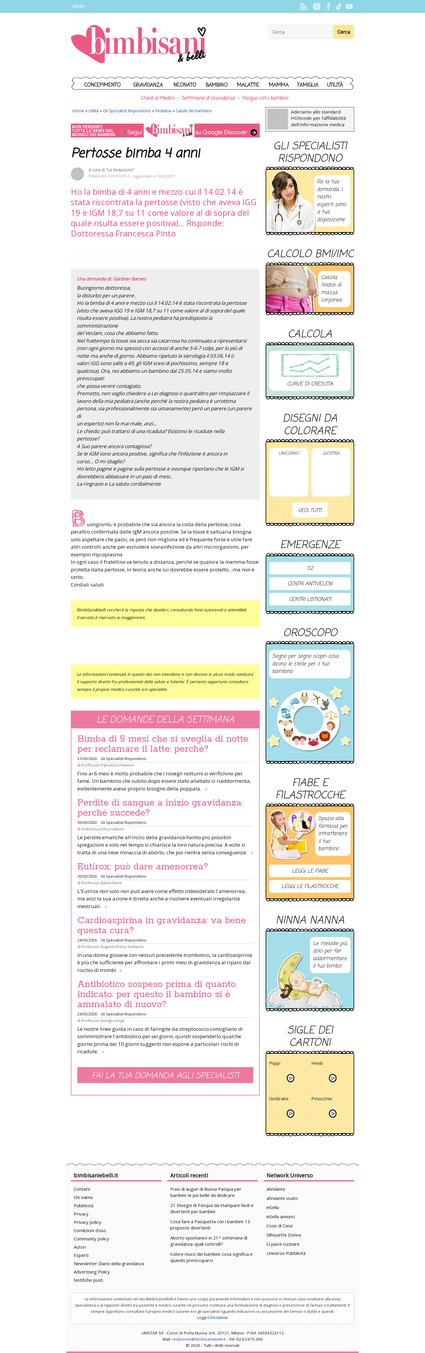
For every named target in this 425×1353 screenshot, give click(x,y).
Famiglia (308, 85)
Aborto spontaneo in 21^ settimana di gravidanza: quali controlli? (208, 1241)
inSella (273, 1207)
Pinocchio (321, 1100)
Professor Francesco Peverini (107, 765)
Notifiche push (88, 1280)
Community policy (91, 1239)
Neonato (185, 85)
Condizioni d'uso (90, 1230)
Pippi (274, 1064)
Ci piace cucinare (283, 1244)
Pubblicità (83, 1205)
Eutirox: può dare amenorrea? (142, 867)
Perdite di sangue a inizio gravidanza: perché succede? (160, 808)
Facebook (328, 6)
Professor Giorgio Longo (103, 1020)
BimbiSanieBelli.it (138, 45)
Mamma (279, 85)
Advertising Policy (92, 1272)
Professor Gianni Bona (101, 882)
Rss (303, 6)
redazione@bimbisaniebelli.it (198, 1339)
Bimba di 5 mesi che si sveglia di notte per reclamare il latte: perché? (162, 744)
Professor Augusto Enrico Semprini (112, 946)
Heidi (317, 1064)
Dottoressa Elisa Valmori (102, 829)
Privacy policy (87, 1222)
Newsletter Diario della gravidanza (109, 1263)
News (78, 6)
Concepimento (102, 85)
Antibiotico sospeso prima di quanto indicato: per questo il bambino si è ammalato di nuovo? (156, 994)
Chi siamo (83, 1197)
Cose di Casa (279, 1226)
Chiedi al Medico (157, 98)
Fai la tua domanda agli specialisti (165, 1076)
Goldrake (279, 1100)
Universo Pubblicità (286, 1253)
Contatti (82, 1189)
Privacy (81, 1214)
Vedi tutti (310, 510)
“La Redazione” (120, 170)
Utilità (335, 85)
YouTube (349, 6)
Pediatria (163, 111)
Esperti (81, 1255)
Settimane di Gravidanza (208, 98)
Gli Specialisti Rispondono (127, 111)
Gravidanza (148, 85)
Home (78, 111)
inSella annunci (281, 1216)
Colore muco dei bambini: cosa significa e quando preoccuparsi (211, 1257)
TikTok (339, 6)
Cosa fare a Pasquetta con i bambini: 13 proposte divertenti (210, 1224)
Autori (80, 1247)
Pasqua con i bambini (265, 98)
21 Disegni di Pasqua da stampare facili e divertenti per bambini (212, 1208)
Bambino (217, 85)
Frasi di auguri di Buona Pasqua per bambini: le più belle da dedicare (205, 1192)
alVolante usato (282, 1198)
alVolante (276, 1189)
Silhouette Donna (284, 1235)
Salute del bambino (194, 111)
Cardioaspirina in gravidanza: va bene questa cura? (161, 925)
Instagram (316, 6)
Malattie (248, 85)
